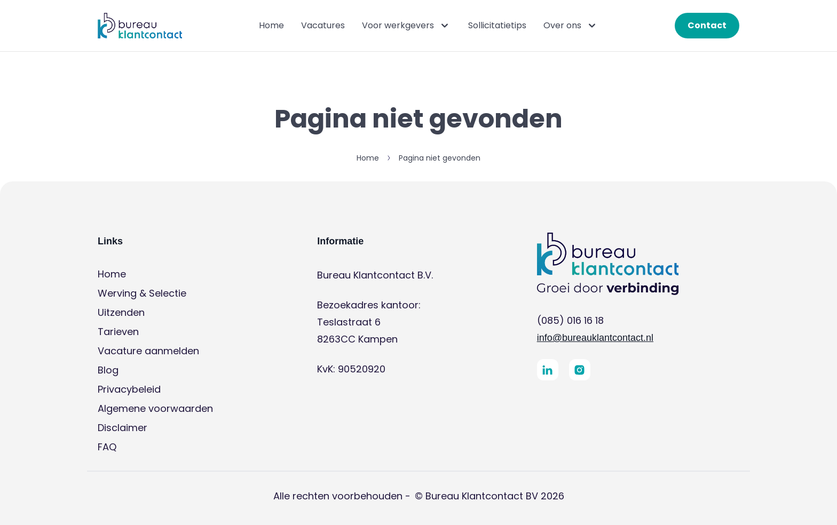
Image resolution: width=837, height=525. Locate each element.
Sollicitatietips (497, 25)
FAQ (107, 447)
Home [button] (368, 158)
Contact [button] (707, 25)
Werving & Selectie (142, 293)
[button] (140, 25)
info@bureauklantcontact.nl (595, 337)
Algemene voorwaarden (155, 408)
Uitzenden (121, 312)
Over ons (570, 25)
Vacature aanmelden (148, 350)
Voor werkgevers (406, 25)
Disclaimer (122, 427)
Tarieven (118, 331)
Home (271, 25)
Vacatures (323, 25)
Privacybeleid (129, 389)
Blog (108, 370)
